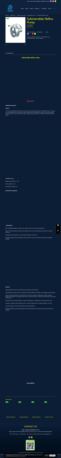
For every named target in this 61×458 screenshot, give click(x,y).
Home (22, 8)
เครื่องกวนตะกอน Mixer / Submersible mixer (40, 37)
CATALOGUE (31, 101)
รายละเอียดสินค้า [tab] (9, 53)
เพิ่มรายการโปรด (31, 32)
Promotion (44, 8)
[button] (54, 8)
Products (37, 8)
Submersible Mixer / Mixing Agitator (35, 38)
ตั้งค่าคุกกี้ (46, 455)
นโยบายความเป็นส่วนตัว (16, 456)
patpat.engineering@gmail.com (36, 1)
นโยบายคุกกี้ (23, 456)
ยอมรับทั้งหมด (52, 455)
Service (31, 8)
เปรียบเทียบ (40, 32)
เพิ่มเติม (50, 8)
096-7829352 (23, 434)
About (26, 8)
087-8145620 (30, 434)
